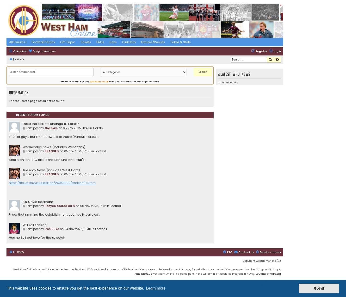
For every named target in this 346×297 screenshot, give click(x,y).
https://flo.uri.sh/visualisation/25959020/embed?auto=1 (52, 183)
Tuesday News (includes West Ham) (51, 170)
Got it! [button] (319, 288)
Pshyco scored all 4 (60, 206)
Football (100, 151)
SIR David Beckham (38, 202)
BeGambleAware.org (268, 274)
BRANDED (52, 151)
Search (202, 72)
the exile (51, 128)
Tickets (98, 128)
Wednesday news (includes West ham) (54, 147)
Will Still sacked (35, 225)
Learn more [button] (156, 288)
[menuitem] (42, 51)
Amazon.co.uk (99, 81)
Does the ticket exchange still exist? (51, 124)
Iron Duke (52, 229)
